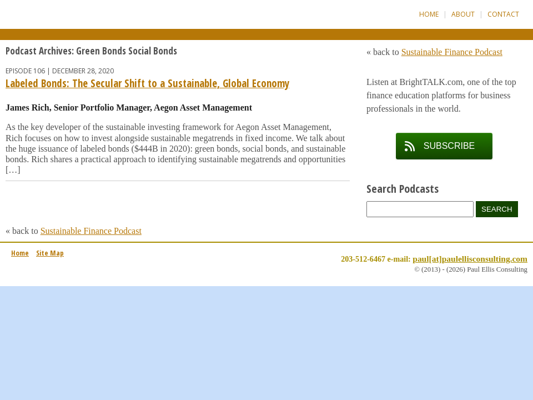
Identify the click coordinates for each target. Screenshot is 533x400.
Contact (503, 14)
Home (429, 14)
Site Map (50, 253)
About (463, 14)
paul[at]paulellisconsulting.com (470, 258)
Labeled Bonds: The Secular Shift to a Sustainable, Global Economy (147, 83)
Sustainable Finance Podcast (91, 231)
